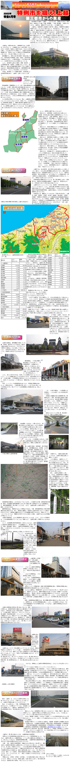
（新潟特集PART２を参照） (54, 727)
